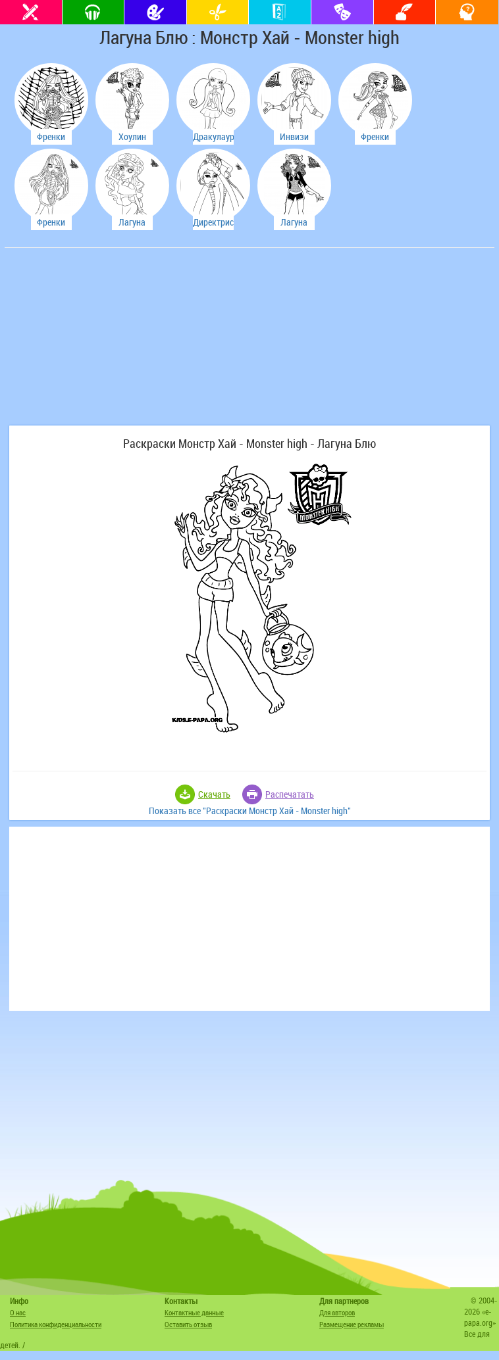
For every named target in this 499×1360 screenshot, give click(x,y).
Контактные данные (194, 1312)
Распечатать (289, 794)
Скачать (214, 794)
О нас (18, 1312)
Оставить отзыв (188, 1324)
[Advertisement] (106, 343)
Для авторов (337, 1312)
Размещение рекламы (351, 1324)
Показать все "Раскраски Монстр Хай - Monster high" (250, 810)
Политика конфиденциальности (55, 1324)
